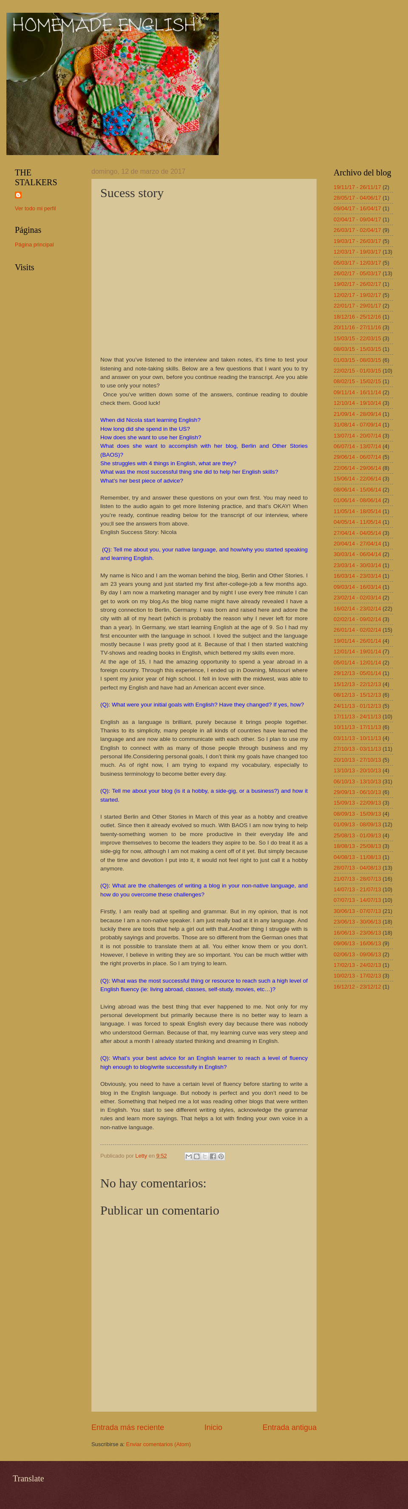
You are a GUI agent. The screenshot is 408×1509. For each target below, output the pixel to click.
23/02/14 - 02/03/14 (357, 597)
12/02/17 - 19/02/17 (357, 295)
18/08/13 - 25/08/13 (357, 846)
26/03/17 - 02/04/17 (357, 230)
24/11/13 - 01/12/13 (357, 706)
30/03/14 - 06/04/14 (357, 554)
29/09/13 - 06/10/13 (357, 792)
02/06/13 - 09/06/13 (357, 954)
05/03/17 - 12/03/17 (357, 263)
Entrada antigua (290, 1427)
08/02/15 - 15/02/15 (357, 381)
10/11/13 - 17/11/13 (357, 727)
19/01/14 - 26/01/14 (357, 641)
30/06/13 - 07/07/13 (357, 911)
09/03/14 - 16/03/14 (357, 587)
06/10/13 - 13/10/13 (357, 781)
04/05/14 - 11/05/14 (357, 522)
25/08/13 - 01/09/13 (357, 835)
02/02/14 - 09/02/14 (357, 619)
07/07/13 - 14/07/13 (357, 900)
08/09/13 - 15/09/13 (357, 814)
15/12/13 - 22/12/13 (357, 684)
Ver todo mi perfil (35, 208)
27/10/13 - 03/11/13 (357, 749)
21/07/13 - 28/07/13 (357, 879)
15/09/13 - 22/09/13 (357, 803)
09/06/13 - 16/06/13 (357, 943)
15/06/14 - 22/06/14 (357, 478)
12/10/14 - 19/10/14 (357, 403)
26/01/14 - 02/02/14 (357, 630)
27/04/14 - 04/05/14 (357, 533)
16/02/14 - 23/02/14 (357, 608)
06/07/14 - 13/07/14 (357, 446)
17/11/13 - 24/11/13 (357, 716)
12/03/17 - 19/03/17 (357, 252)
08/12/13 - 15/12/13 (357, 695)
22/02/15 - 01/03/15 (357, 370)
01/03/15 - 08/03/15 (357, 360)
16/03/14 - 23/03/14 (357, 576)
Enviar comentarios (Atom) (158, 1444)
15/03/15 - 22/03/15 (357, 338)
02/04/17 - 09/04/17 (357, 219)
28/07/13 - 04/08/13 (357, 868)
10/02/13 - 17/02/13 (357, 975)
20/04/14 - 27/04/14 (357, 543)
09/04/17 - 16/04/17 (357, 208)
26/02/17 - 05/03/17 (357, 273)
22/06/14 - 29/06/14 (357, 468)
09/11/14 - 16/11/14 (357, 392)
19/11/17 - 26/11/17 (357, 187)
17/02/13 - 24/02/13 (357, 965)
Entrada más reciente (127, 1427)
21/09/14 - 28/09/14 (357, 414)
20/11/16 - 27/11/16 (357, 327)
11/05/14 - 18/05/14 (357, 511)
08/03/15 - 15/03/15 (357, 349)
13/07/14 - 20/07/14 (357, 435)
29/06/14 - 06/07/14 (357, 457)
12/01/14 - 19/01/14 (357, 651)
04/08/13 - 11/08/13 (357, 857)
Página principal (34, 244)
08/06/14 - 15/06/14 (357, 489)
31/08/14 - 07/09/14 (357, 424)
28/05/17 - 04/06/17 (357, 198)
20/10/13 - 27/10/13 (357, 760)
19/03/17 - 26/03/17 (357, 241)
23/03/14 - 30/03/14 (357, 565)
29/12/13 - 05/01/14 (357, 673)
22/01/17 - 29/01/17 (357, 305)
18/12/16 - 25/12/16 (357, 317)
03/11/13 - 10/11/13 (357, 738)
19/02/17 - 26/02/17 (357, 284)
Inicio (213, 1427)
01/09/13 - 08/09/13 (357, 824)
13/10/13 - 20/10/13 (357, 770)
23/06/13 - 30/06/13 (357, 921)
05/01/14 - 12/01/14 (357, 662)
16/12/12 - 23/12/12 (357, 986)
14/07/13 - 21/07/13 (357, 889)
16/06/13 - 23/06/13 (357, 933)
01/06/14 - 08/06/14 (357, 500)
